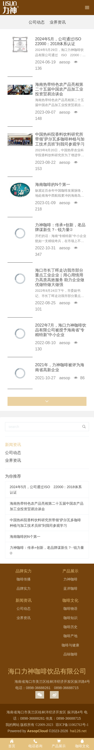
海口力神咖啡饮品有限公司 (47, 671)
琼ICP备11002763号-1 (72, 725)
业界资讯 (58, 22)
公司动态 (37, 22)
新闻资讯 (13, 444)
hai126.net (78, 731)
